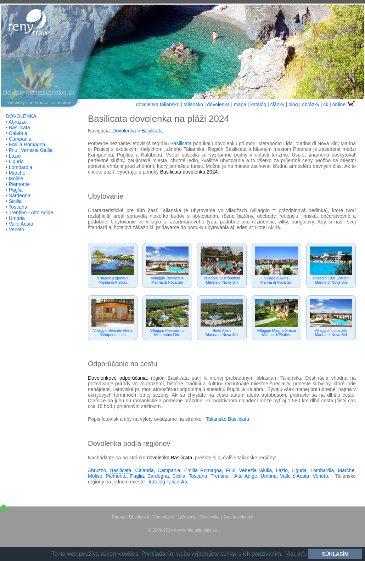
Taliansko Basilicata (227, 419)
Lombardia (20, 167)
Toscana (18, 207)
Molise (16, 178)
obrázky (310, 104)
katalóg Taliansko (168, 481)
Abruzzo (18, 122)
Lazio (15, 156)
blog (293, 104)
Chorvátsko (163, 517)
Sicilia (15, 201)
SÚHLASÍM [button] (335, 554)
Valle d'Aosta (294, 476)
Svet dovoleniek (238, 517)
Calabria (18, 133)
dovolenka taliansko (157, 104)
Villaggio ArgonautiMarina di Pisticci (112, 280)
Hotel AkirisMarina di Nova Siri (222, 332)
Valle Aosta (21, 224)
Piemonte (19, 184)
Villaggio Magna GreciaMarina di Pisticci (276, 332)
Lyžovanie (187, 517)
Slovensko (210, 517)
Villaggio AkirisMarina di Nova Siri (276, 280)
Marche (17, 173)
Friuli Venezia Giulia (31, 150)
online (344, 104)
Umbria (17, 218)
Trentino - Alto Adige (31, 212)
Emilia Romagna (27, 144)
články (277, 104)
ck (325, 104)
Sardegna (19, 195)
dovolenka (218, 104)
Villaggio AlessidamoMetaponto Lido (167, 332)
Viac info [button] (296, 554)
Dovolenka (124, 131)
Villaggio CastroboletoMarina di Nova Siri (221, 280)
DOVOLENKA (21, 116)
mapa (240, 104)
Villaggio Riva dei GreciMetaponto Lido (112, 332)
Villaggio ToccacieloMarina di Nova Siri (167, 280)
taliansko (193, 104)
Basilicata (19, 127)
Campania (20, 139)
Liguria (16, 161)
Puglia (16, 190)
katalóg (258, 104)
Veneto (16, 229)
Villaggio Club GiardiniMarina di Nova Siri (330, 280)
